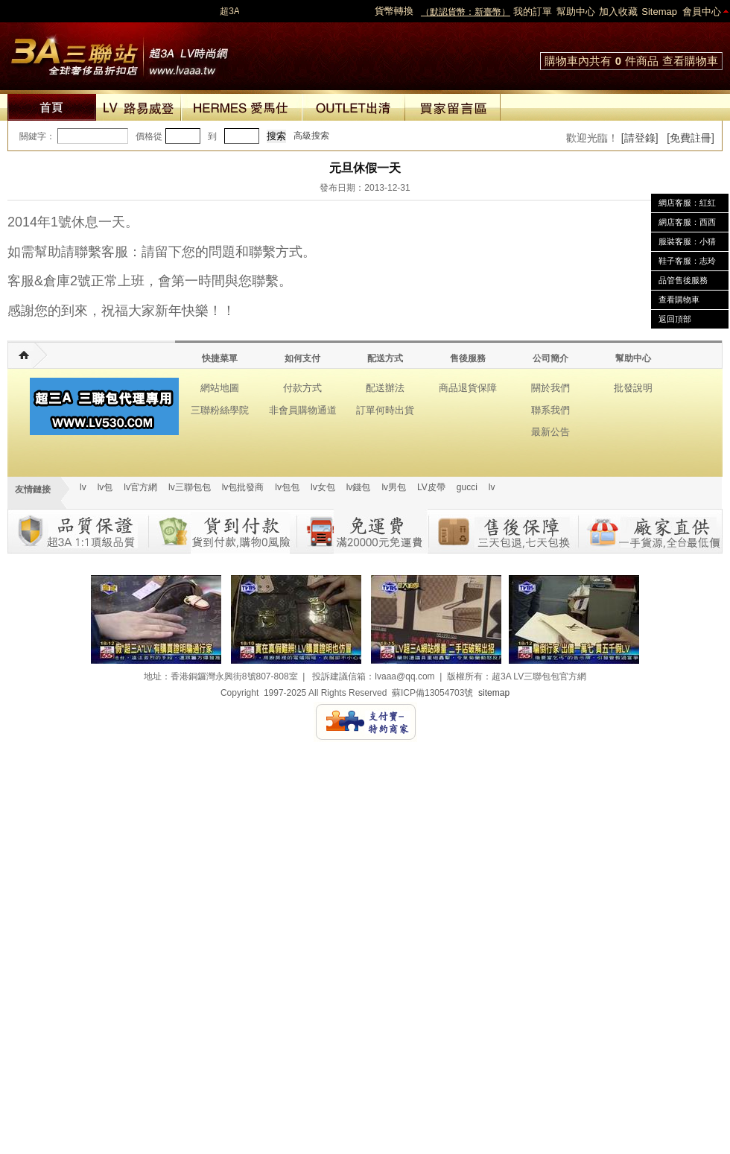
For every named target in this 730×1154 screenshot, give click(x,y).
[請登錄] (639, 138)
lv (83, 487)
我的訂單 (532, 11)
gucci (467, 487)
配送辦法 (385, 387)
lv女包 (323, 487)
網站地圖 (219, 387)
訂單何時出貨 (385, 410)
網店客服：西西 (687, 222)
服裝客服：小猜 (687, 241)
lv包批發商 (243, 487)
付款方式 (302, 387)
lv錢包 (358, 487)
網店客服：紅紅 (687, 202)
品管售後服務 (683, 280)
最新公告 (550, 431)
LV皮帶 (431, 487)
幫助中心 (575, 11)
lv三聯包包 (189, 487)
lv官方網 (140, 487)
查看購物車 (690, 60)
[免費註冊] (690, 138)
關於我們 (550, 387)
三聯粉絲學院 (220, 410)
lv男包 (393, 487)
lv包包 (287, 487)
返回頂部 (674, 318)
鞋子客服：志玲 (687, 260)
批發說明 (633, 387)
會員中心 (701, 11)
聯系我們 (550, 410)
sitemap (494, 693)
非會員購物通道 (303, 410)
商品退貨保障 (468, 387)
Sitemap (659, 11)
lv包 (119, 52)
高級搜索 (311, 135)
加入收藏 (618, 11)
